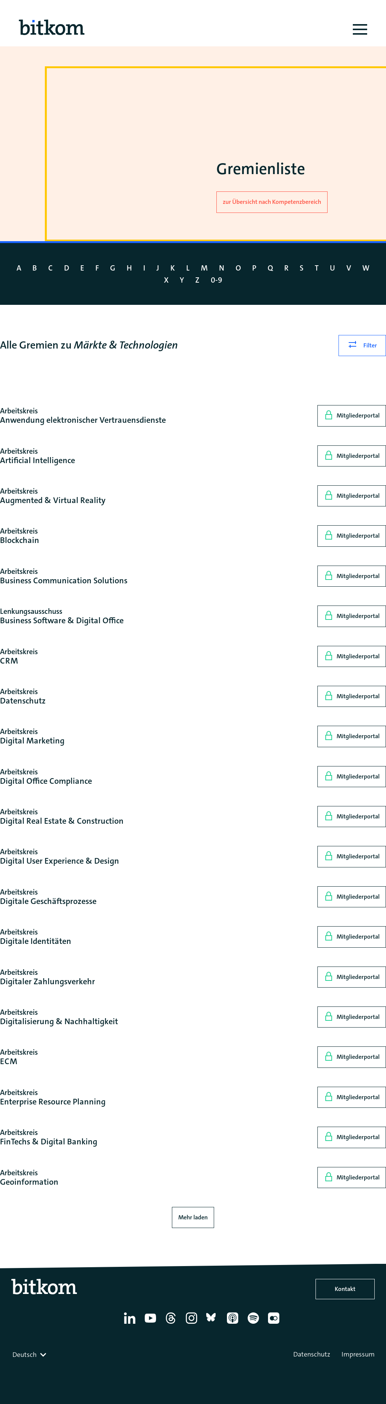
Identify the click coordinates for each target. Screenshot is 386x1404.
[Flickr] (275, 1324)
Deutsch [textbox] (24, 1354)
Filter (370, 345)
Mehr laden (193, 1217)
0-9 (216, 280)
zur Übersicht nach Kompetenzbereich (272, 202)
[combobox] (30, 1354)
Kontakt (345, 1289)
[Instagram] (193, 1324)
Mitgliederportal (358, 415)
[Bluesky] (213, 1324)
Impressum (358, 1354)
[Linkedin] (131, 1324)
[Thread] (172, 1324)
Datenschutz (311, 1354)
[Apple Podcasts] (234, 1324)
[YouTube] (152, 1324)
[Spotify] (255, 1324)
